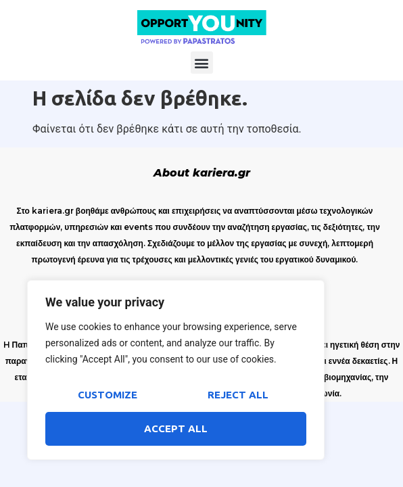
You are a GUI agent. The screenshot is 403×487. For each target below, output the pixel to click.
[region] (176, 370)
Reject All (238, 394)
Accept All (176, 428)
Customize (107, 394)
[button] (202, 62)
